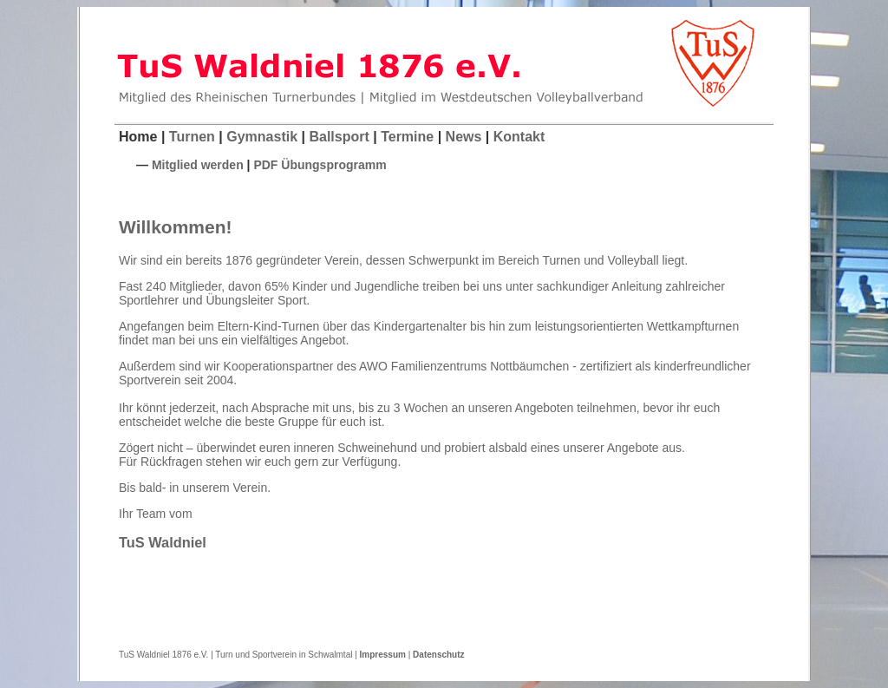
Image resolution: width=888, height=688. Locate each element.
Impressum (383, 654)
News (464, 136)
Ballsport (339, 136)
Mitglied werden (198, 165)
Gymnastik (261, 136)
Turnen (192, 136)
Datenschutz (438, 654)
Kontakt (519, 136)
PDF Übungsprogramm (319, 165)
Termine (407, 136)
